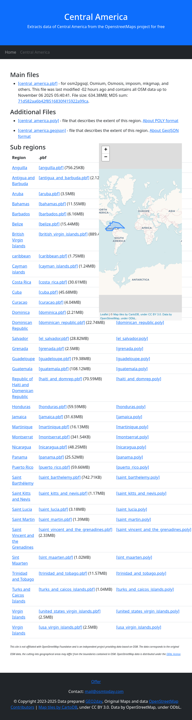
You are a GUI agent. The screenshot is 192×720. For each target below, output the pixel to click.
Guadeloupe (23, 358)
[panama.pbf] (51, 457)
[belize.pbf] (49, 224)
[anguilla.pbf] (51, 167)
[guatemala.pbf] (54, 368)
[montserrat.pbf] (54, 437)
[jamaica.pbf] (51, 416)
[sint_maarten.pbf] (56, 557)
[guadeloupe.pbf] (55, 358)
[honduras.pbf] (53, 406)
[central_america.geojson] (42, 130)
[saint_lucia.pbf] (53, 509)
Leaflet (104, 314)
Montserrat (22, 437)
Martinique (22, 427)
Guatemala (22, 368)
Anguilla (19, 167)
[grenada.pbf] (51, 348)
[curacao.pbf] (51, 302)
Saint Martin (23, 519)
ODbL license (173, 654)
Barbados (21, 214)
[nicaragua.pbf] (53, 447)
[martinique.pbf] (54, 427)
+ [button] (105, 150)
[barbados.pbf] (52, 214)
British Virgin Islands (18, 240)
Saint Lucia (22, 509)
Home (10, 52)
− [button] (105, 157)
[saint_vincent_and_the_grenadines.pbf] (75, 529)
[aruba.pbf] (49, 193)
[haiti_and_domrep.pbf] (60, 379)
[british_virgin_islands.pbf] (63, 234)
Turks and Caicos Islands (21, 595)
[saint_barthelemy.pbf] (60, 477)
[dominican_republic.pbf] (62, 322)
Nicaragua (21, 447)
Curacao (19, 302)
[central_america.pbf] (38, 83)
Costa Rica (21, 282)
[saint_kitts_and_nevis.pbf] (63, 493)
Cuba (17, 292)
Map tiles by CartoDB (57, 707)
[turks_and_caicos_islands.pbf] (67, 589)
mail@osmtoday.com (104, 691)
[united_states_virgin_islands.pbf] (69, 611)
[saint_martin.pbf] (55, 519)
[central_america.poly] (38, 120)
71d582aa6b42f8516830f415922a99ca (53, 101)
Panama (19, 457)
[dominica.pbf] (52, 312)
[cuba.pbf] (48, 292)
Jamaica (19, 416)
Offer (96, 681)
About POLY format (160, 120)
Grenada (20, 348)
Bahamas (20, 204)
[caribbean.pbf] (53, 256)
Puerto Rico (22, 467)
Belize (17, 224)
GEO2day (93, 701)
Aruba (17, 193)
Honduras (21, 406)
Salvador (20, 338)
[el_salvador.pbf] (54, 338)
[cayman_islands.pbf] (58, 266)
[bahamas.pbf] (52, 204)
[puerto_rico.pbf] (54, 467)
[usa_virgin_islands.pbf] (60, 627)
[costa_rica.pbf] (53, 282)
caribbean (21, 256)
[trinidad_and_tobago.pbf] (63, 573)
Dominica (21, 312)
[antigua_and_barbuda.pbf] (64, 177)
